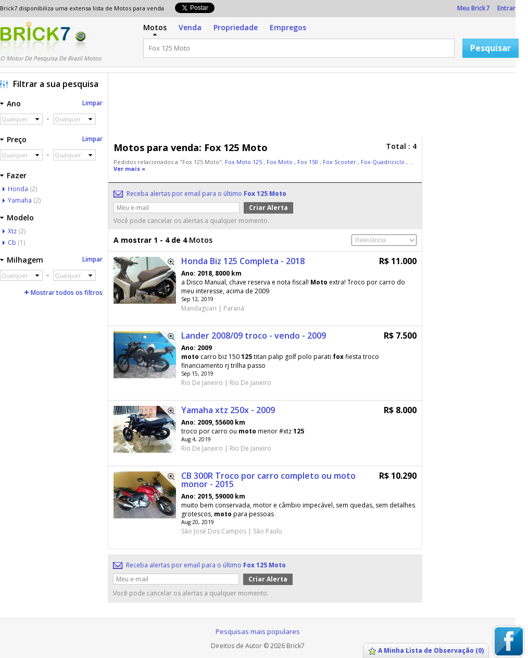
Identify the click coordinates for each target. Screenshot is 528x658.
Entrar (506, 8)
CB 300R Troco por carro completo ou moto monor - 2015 (268, 480)
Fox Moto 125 (244, 162)
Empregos (288, 27)
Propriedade (235, 27)
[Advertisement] (315, 106)
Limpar (92, 102)
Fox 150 (308, 162)
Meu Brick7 (473, 8)
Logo (35, 38)
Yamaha (20, 200)
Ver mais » (129, 168)
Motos (155, 27)
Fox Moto (280, 162)
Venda (190, 27)
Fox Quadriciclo (383, 162)
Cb (12, 242)
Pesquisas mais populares (258, 631)
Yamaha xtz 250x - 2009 (228, 410)
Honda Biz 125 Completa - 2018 (243, 261)
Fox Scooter (340, 162)
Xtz (12, 231)
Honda (18, 188)
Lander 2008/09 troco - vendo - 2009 (253, 335)
